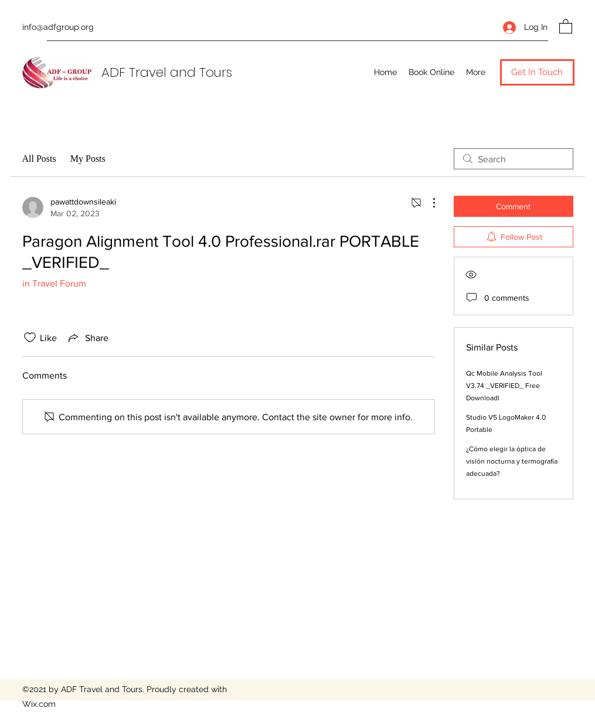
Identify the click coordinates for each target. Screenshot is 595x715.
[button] (565, 25)
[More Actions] (428, 203)
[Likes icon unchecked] (30, 338)
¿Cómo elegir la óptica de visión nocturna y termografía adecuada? (511, 461)
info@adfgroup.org (58, 27)
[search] (513, 158)
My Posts (88, 159)
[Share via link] (87, 338)
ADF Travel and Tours (166, 72)
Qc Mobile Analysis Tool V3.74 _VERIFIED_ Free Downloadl (504, 385)
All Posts (39, 159)
